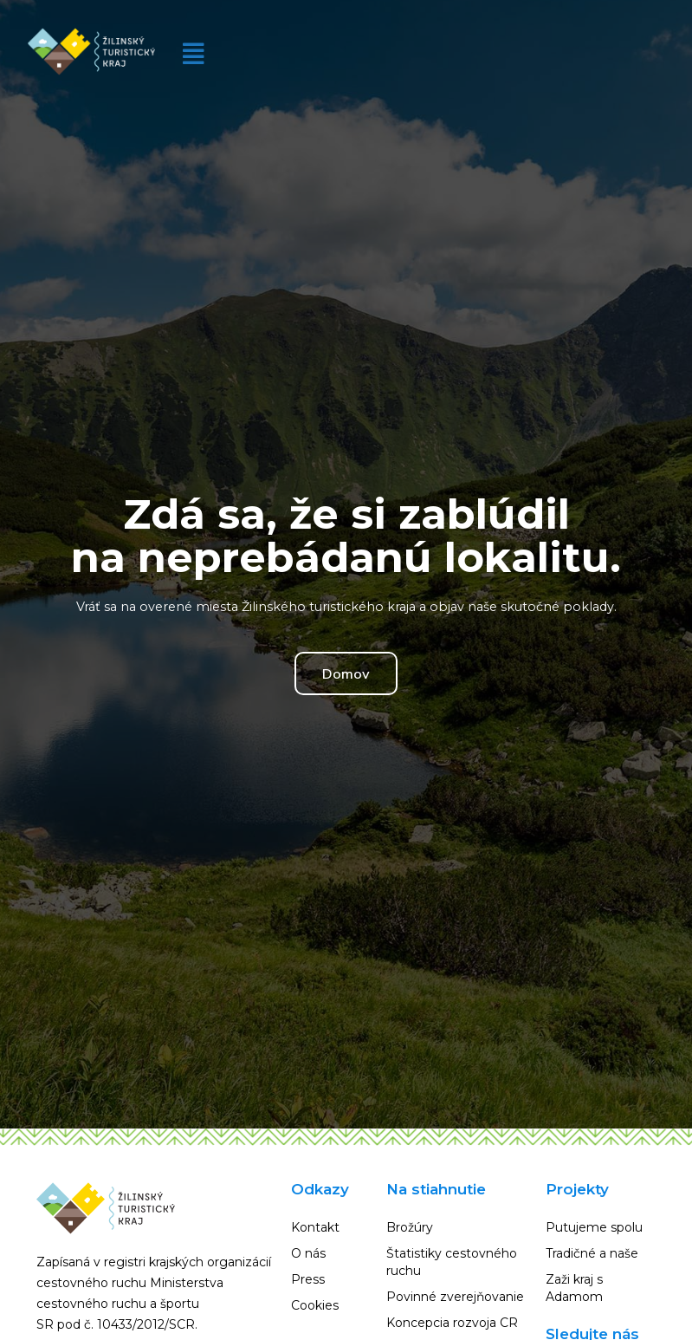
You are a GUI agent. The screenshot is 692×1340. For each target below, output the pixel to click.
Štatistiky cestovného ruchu (451, 1262)
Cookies (315, 1305)
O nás (308, 1253)
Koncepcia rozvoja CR (452, 1322)
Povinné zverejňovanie (455, 1296)
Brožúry (409, 1227)
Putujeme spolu (594, 1227)
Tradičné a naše (592, 1253)
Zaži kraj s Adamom (574, 1288)
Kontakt (315, 1227)
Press (308, 1279)
